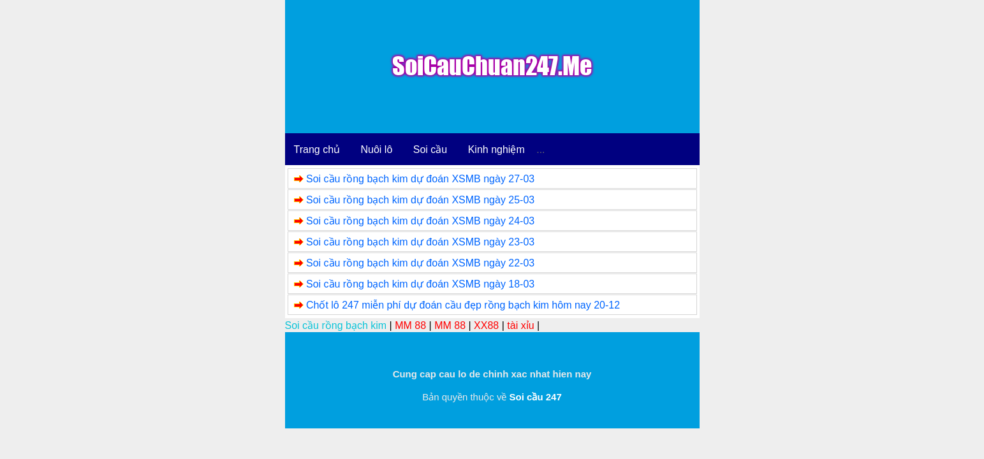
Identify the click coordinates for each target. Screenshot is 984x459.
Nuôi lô (377, 149)
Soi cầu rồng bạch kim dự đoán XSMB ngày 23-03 (420, 242)
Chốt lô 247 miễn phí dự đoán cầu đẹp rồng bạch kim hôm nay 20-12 (463, 305)
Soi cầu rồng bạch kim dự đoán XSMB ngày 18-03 (420, 284)
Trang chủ (317, 149)
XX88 (486, 325)
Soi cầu (430, 149)
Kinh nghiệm (496, 149)
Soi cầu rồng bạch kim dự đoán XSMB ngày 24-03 (420, 220)
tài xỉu (520, 325)
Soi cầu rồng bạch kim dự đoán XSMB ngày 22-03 (420, 263)
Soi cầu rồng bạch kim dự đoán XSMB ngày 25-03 (420, 199)
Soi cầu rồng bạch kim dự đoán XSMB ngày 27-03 (420, 178)
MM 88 (410, 325)
